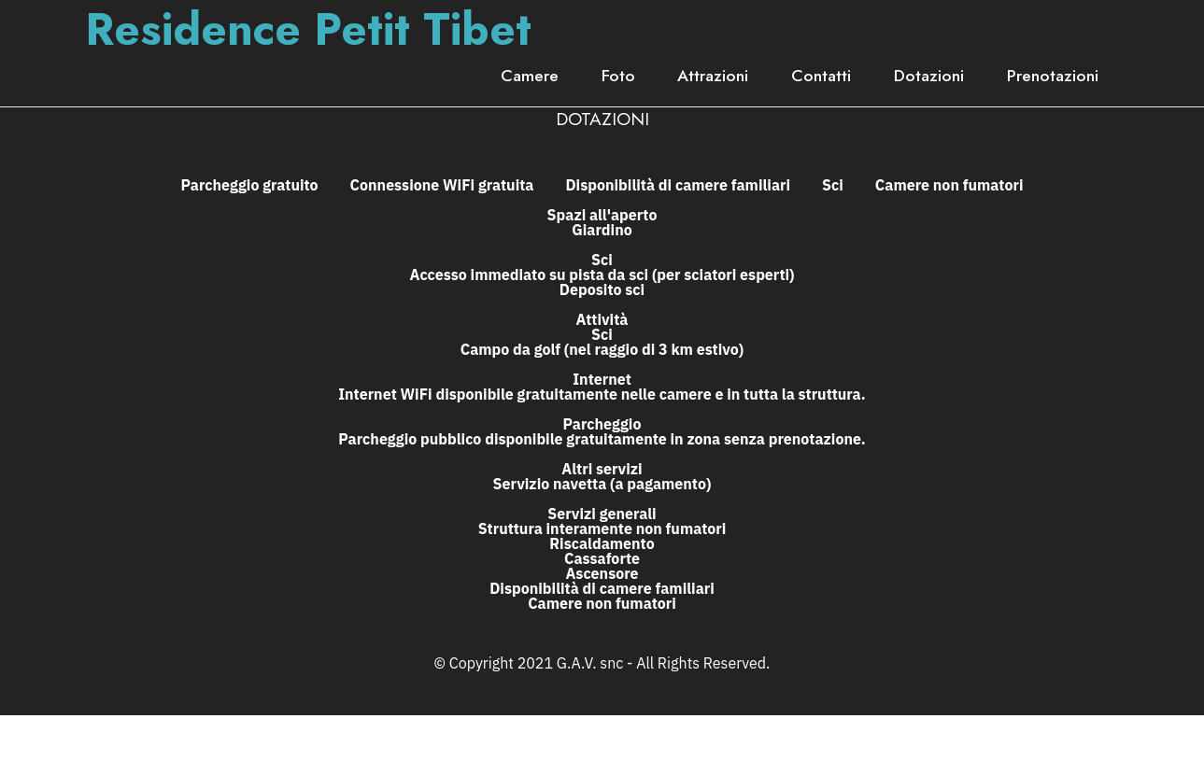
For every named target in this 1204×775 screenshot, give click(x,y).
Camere (530, 75)
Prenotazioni (1052, 75)
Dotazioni (929, 75)
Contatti (821, 75)
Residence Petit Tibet (308, 29)
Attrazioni (712, 75)
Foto (618, 75)
